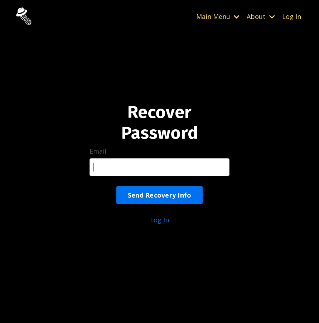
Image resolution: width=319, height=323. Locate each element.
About (261, 16)
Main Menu (218, 16)
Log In (291, 16)
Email (98, 151)
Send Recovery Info (160, 195)
